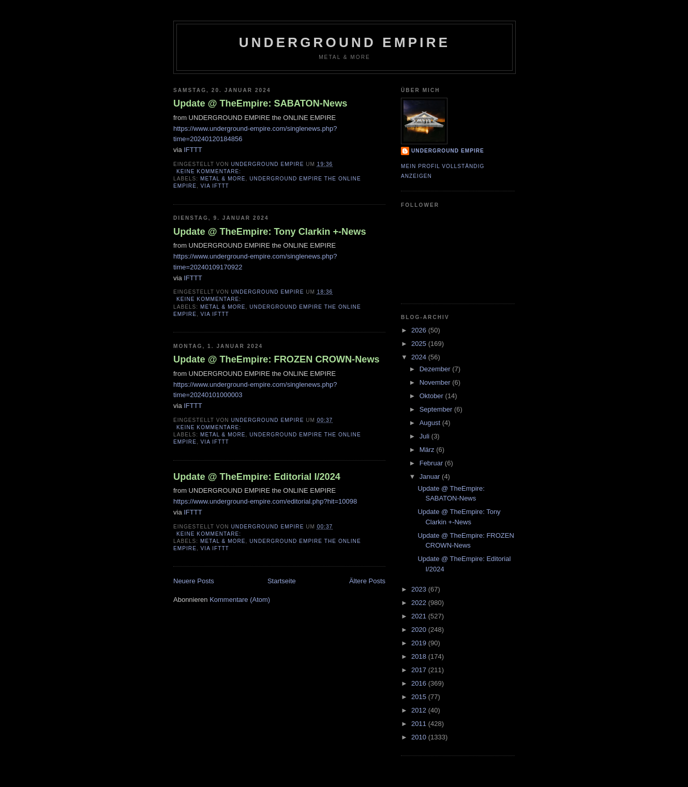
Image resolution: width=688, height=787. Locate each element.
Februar (432, 463)
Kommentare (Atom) (240, 599)
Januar (431, 476)
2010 (419, 737)
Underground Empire (345, 42)
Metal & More (223, 178)
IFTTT (193, 150)
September (437, 409)
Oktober (432, 396)
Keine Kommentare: (209, 171)
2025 (419, 343)
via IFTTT (215, 186)
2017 (419, 670)
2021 (419, 616)
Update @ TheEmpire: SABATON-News (260, 103)
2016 (419, 683)
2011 (419, 724)
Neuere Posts (193, 581)
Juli (425, 436)
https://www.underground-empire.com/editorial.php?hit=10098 (265, 501)
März (428, 449)
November (436, 382)
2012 (419, 710)
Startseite (281, 581)
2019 (419, 643)
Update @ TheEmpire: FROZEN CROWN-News (276, 359)
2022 (419, 603)
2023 (419, 589)
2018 (419, 656)
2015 (419, 697)
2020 (419, 629)
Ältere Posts (367, 581)
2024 (419, 357)
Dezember (436, 369)
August (431, 423)
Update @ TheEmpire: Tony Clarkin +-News (269, 231)
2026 (419, 330)
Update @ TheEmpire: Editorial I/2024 (256, 477)
